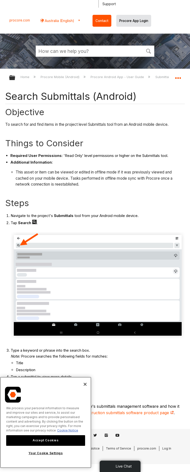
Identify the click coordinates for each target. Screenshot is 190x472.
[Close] (85, 384)
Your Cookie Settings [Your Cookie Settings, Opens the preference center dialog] (45, 453)
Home (25, 77)
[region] (45, 422)
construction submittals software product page (127, 412)
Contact (101, 21)
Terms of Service (118, 448)
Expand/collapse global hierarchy (15, 78)
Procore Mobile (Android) (60, 77)
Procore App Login (133, 21)
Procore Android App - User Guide (118, 77)
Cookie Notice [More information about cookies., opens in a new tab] (67, 430)
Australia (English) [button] (59, 21)
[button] (148, 51)
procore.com (19, 20)
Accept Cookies (45, 440)
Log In (166, 448)
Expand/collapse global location (178, 76)
